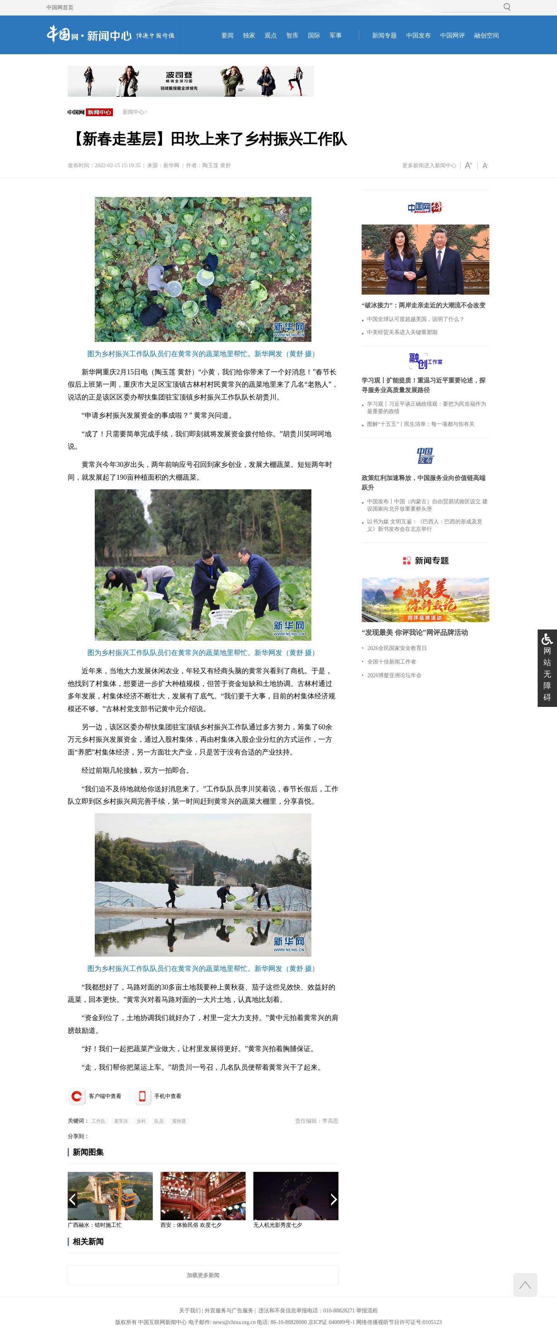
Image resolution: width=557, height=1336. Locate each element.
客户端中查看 (105, 1096)
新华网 (171, 165)
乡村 (141, 1121)
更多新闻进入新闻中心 (429, 165)
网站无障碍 (547, 674)
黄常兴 (121, 1121)
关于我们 (190, 1311)
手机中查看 (167, 1096)
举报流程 (367, 1311)
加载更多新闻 (203, 1275)
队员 (159, 1121)
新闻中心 (133, 112)
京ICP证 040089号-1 (331, 1322)
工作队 (99, 1121)
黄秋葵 (179, 1121)
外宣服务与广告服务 (229, 1311)
